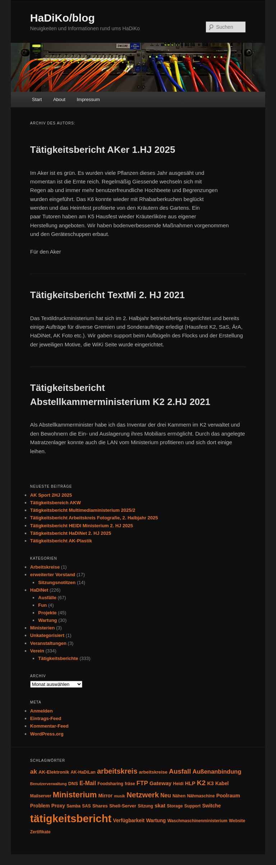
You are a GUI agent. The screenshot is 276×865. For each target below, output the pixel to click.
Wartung (47, 620)
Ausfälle (47, 597)
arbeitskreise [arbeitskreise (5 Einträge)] (153, 772)
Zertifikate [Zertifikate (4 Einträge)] (40, 831)
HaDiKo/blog (62, 18)
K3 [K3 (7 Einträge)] (210, 783)
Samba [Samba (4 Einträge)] (73, 806)
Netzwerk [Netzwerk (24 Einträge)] (142, 795)
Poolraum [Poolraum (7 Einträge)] (228, 795)
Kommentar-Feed (49, 726)
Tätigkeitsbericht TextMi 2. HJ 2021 (107, 295)
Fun (42, 605)
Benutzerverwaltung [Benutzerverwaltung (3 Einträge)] (48, 784)
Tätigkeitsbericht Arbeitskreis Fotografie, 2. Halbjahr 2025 (94, 517)
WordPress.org (47, 734)
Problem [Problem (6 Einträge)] (40, 806)
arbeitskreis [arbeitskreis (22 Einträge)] (117, 771)
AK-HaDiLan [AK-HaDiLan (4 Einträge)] (83, 772)
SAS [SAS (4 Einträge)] (86, 806)
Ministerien (42, 627)
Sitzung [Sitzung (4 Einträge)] (145, 806)
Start (37, 99)
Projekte (47, 612)
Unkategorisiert (47, 635)
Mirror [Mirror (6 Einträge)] (105, 795)
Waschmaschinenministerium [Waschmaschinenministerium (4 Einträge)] (197, 820)
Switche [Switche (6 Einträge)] (211, 806)
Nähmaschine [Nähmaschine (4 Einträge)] (201, 795)
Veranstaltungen (48, 643)
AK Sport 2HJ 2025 (51, 495)
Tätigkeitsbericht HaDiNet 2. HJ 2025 (70, 533)
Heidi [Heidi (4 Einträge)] (178, 783)
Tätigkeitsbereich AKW (55, 502)
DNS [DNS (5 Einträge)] (73, 783)
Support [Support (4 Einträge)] (192, 806)
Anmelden (41, 711)
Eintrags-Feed (45, 718)
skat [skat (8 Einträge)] (160, 805)
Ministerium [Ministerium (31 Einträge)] (75, 794)
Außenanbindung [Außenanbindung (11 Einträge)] (217, 771)
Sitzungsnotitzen (56, 582)
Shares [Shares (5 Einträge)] (100, 806)
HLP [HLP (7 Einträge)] (190, 783)
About (59, 99)
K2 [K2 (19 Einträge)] (201, 783)
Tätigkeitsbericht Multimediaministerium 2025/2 (82, 510)
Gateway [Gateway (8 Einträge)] (161, 783)
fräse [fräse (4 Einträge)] (130, 783)
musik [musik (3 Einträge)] (119, 796)
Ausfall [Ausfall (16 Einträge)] (180, 771)
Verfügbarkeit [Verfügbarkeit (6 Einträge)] (129, 820)
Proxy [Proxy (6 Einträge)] (58, 806)
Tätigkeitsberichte (58, 658)
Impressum (88, 99)
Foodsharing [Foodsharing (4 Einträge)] (110, 783)
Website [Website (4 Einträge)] (237, 820)
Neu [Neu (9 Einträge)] (165, 795)
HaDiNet (39, 590)
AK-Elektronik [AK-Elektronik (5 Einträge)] (53, 772)
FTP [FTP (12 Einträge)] (142, 783)
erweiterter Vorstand (52, 574)
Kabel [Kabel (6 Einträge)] (222, 783)
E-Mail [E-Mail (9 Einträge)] (87, 783)
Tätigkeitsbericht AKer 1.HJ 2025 (102, 149)
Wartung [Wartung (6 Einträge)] (156, 820)
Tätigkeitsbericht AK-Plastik (61, 540)
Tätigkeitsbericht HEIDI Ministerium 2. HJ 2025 (81, 525)
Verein (37, 651)
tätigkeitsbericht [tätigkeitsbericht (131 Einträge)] (71, 818)
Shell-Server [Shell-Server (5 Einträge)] (122, 806)
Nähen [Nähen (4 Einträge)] (178, 795)
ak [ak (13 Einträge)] (33, 771)
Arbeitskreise (45, 567)
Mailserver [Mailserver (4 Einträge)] (40, 795)
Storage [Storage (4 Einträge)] (175, 806)
